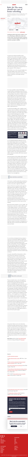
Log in (26, 4)
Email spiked (15, 449)
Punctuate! (22, 339)
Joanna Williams (2, 449)
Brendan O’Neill (2, 447)
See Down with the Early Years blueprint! (15, 365)
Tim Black (2, 452)
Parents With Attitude (22, 338)
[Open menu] (1, 4)
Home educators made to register (14, 358)
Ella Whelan (2, 450)
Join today (13, 426)
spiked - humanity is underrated (14, 4)
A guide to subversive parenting (12, 356)
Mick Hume (2, 451)
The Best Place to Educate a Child (14, 393)
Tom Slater (2, 448)
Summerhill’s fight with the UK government (16, 389)
